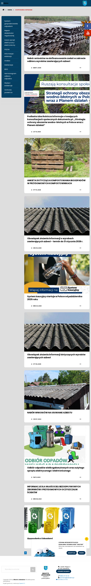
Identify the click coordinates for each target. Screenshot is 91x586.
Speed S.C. (22, 583)
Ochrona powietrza (8, 91)
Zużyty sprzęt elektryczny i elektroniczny (9, 42)
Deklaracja (8, 65)
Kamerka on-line (62, 579)
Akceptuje (71, 553)
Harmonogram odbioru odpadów (10, 76)
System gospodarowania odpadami (11, 23)
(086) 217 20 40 (64, 576)
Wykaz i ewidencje (8, 84)
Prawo (81, 553)
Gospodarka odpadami (23, 10)
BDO (6, 69)
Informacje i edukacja (9, 55)
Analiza (7, 61)
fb (85, 24)
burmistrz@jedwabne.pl (67, 578)
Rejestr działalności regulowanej (9, 33)
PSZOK (7, 49)
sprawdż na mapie (64, 571)
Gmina (10, 10)
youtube (85, 36)
